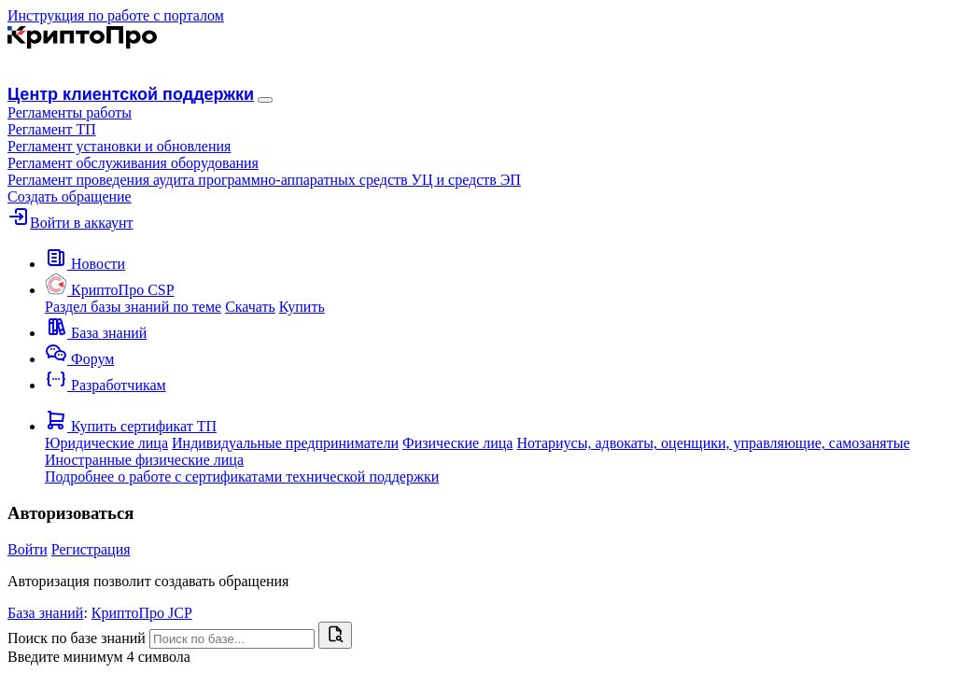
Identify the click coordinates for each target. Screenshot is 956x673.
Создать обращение (69, 196)
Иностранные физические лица (144, 460)
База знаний (45, 613)
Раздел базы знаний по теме (133, 307)
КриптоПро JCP (141, 613)
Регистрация (91, 549)
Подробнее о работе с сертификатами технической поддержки (242, 476)
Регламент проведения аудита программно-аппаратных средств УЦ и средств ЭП (264, 180)
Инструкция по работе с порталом (115, 15)
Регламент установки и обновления (119, 146)
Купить (302, 307)
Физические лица (457, 443)
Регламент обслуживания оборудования (133, 163)
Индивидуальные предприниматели (285, 443)
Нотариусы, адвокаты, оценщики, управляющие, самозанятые (712, 443)
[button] (69, 112)
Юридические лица (106, 443)
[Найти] (335, 635)
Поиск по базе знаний (76, 638)
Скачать (250, 307)
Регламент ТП (51, 129)
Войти (27, 549)
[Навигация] (265, 100)
